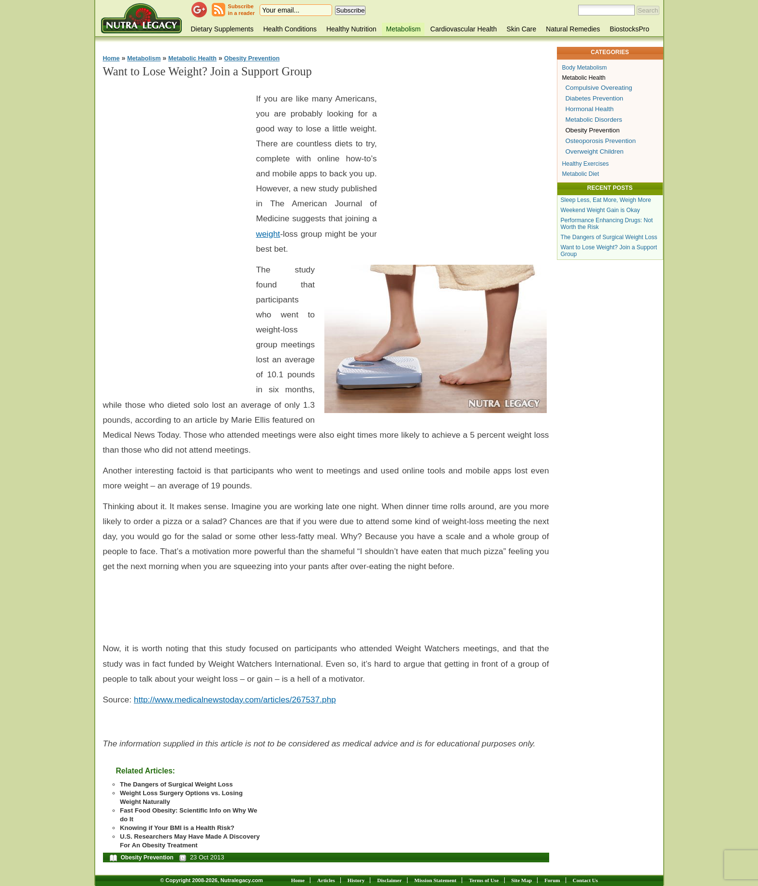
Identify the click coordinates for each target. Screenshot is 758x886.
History (356, 880)
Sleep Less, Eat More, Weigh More (606, 200)
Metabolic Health (192, 58)
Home (111, 58)
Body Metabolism (584, 67)
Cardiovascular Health (463, 29)
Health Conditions (290, 29)
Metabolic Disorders (594, 119)
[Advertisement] (175, 232)
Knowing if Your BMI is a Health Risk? (177, 827)
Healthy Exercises (585, 163)
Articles (326, 880)
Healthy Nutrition (351, 29)
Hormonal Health (590, 109)
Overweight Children (595, 151)
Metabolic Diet (580, 174)
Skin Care (521, 29)
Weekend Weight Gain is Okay (600, 210)
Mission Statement (435, 880)
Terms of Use (483, 880)
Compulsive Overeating (599, 87)
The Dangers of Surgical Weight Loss (176, 784)
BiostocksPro (629, 29)
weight (268, 234)
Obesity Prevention (252, 58)
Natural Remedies (573, 29)
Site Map (521, 880)
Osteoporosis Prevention (601, 140)
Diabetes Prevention (595, 98)
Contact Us (585, 880)
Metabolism (403, 29)
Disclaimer (389, 880)
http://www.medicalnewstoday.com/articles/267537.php (235, 699)
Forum (552, 880)
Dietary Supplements (222, 29)
